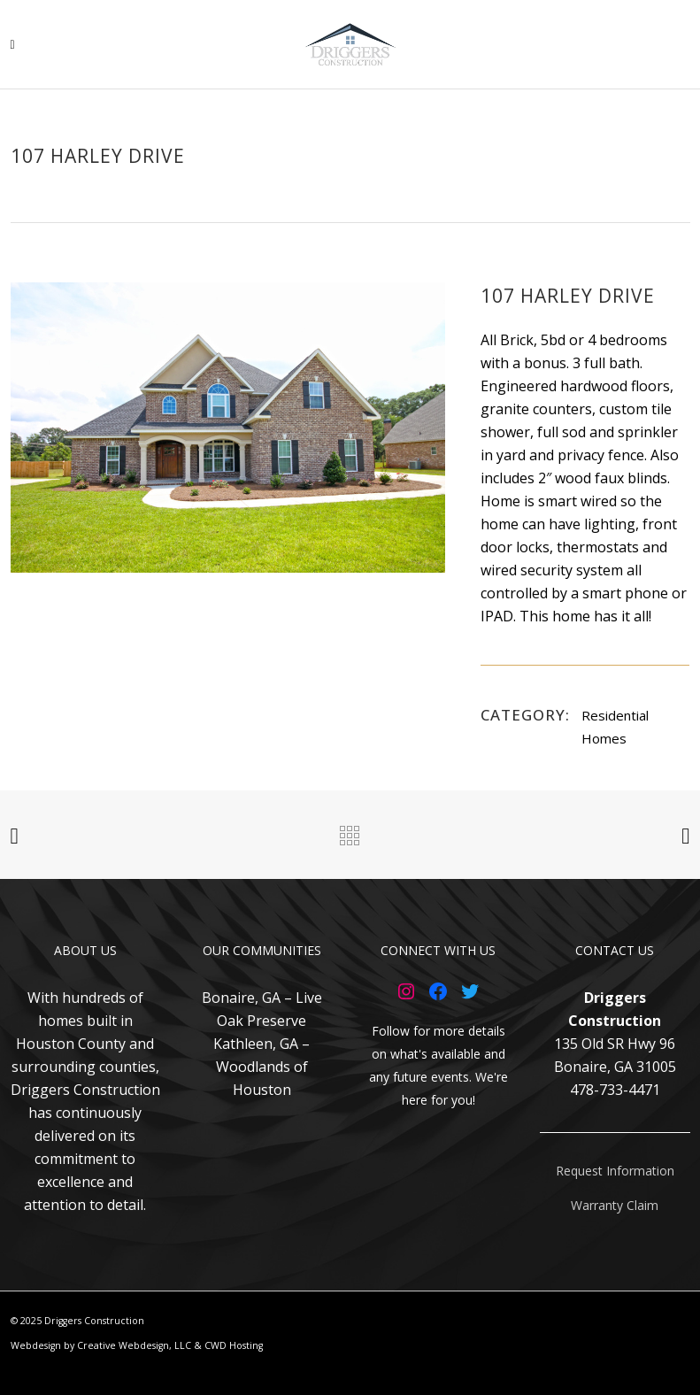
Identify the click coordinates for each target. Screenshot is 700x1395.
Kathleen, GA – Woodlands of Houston (261, 1066)
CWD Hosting (233, 1345)
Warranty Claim (614, 1205)
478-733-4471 (615, 1089)
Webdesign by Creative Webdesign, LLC (101, 1345)
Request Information (615, 1170)
